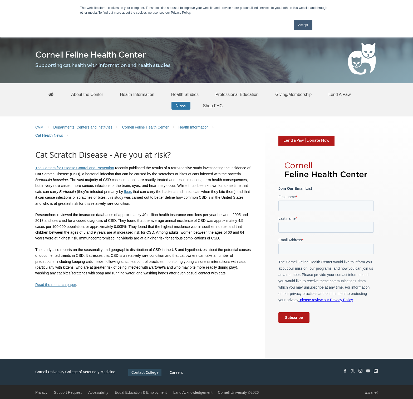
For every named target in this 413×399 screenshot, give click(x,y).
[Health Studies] (185, 94)
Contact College (145, 372)
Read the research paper (55, 285)
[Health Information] (137, 94)
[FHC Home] (50, 94)
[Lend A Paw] (339, 94)
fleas (128, 192)
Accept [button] (303, 25)
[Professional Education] (237, 94)
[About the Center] (87, 94)
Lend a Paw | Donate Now (306, 140)
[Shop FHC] (213, 106)
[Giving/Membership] (293, 94)
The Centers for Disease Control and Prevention (74, 168)
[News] (180, 106)
